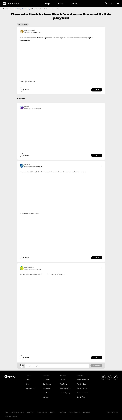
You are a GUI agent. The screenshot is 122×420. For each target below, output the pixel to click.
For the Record (31, 388)
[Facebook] (115, 377)
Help (47, 3)
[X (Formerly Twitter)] (109, 377)
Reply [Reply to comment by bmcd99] (97, 258)
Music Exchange (26, 9)
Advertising (46, 388)
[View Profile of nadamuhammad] (29, 30)
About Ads (53, 412)
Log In (112, 3)
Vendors (45, 397)
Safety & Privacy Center (17, 412)
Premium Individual (83, 380)
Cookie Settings (42, 412)
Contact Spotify (65, 393)
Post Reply (96, 366)
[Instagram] (103, 377)
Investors (46, 393)
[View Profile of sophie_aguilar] (29, 267)
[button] (101, 31)
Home (13, 9)
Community (11, 3)
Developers (47, 384)
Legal (6, 412)
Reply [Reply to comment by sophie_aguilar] (97, 358)
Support (62, 380)
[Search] (106, 3)
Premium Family (82, 388)
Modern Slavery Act (74, 412)
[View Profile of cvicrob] (26, 106)
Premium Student (82, 393)
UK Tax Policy (86, 412)
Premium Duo (81, 384)
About (28, 380)
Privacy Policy (30, 412)
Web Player (63, 384)
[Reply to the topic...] (57, 366)
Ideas (74, 3)
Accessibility (62, 412)
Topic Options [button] (22, 24)
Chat (60, 3)
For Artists (46, 380)
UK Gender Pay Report (11, 416)
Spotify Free (81, 397)
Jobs (27, 384)
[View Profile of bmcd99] (27, 165)
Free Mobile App (65, 388)
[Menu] (117, 3)
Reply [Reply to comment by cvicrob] (97, 155)
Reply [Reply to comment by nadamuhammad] (97, 90)
